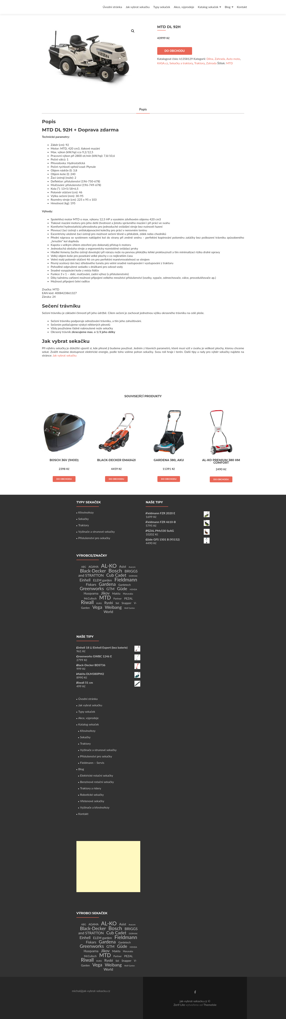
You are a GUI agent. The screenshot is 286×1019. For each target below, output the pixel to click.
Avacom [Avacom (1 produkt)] (132, 567)
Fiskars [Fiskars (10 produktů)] (91, 585)
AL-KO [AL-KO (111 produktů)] (109, 565)
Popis (143, 109)
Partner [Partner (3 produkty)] (117, 598)
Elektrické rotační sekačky (96, 775)
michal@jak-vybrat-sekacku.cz (91, 991)
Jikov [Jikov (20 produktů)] (105, 593)
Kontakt (242, 7)
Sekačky (83, 518)
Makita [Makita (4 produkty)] (116, 593)
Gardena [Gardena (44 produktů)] (107, 584)
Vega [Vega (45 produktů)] (97, 607)
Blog (227, 7)
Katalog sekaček (208, 7)
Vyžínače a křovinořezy (94, 807)
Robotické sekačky (92, 794)
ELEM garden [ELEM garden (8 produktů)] (102, 580)
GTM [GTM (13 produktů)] (110, 589)
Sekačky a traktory (181, 63)
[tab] (143, 109)
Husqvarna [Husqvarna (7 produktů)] (91, 593)
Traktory (199, 63)
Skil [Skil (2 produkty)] (117, 603)
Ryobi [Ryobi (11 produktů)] (108, 603)
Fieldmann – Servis (92, 762)
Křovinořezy (86, 512)
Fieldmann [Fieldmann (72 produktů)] (126, 579)
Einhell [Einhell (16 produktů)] (85, 580)
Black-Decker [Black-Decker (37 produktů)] (93, 570)
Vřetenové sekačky (92, 801)
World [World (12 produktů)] (108, 612)
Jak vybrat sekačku (138, 7)
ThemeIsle (209, 1004)
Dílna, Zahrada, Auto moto (223, 58)
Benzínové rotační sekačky (97, 782)
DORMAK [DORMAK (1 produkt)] (133, 576)
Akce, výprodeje (184, 7)
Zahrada (211, 63)
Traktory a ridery (90, 788)
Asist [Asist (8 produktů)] (122, 566)
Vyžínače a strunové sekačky (96, 531)
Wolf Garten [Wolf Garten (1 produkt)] (129, 608)
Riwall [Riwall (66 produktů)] (87, 602)
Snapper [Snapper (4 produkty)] (126, 603)
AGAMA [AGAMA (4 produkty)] (93, 566)
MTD (229, 63)
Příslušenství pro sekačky (94, 538)
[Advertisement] (108, 866)
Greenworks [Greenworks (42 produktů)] (92, 588)
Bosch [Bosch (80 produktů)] (115, 571)
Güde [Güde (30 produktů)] (122, 588)
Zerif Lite (179, 1004)
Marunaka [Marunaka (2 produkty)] (128, 593)
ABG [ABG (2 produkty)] (83, 567)
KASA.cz (162, 63)
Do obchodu (175, 50)
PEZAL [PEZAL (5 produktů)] (128, 598)
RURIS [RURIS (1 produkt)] (99, 603)
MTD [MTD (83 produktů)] (105, 597)
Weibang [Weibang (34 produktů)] (113, 607)
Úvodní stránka (112, 7)
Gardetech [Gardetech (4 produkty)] (124, 584)
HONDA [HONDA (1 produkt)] (133, 589)
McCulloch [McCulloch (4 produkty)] (90, 598)
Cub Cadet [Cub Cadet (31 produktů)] (116, 575)
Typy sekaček (161, 7)
